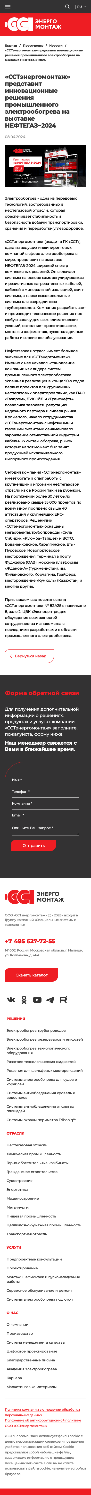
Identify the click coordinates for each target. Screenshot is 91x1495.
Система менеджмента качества (36, 1342)
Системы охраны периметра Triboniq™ (41, 1120)
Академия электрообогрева (32, 1369)
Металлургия (18, 1207)
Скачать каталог (32, 975)
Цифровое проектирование (32, 1351)
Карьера (14, 1378)
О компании (17, 1324)
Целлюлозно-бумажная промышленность (44, 1225)
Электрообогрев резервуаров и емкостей (45, 1039)
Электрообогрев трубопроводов (36, 1030)
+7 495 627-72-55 (30, 941)
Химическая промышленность (34, 1154)
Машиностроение (23, 1198)
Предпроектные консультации (34, 1259)
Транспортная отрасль (27, 1234)
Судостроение (20, 1181)
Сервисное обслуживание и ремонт (39, 1290)
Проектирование (22, 1268)
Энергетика (17, 1189)
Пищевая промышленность (31, 1216)
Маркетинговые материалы (32, 1387)
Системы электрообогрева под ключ (40, 1299)
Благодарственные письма (31, 1360)
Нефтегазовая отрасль (27, 1145)
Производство (20, 1333)
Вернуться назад (30, 656)
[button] (8, 7)
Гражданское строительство (32, 1172)
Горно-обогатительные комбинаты (37, 1163)
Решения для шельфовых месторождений (45, 1071)
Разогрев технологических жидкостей (41, 1062)
